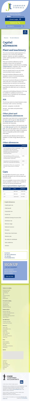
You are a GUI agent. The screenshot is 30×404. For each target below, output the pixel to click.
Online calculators (6, 333)
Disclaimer (5, 367)
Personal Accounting (7, 300)
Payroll (4, 296)
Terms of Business (6, 364)
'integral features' (7, 66)
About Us (12, 14)
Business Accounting (7, 288)
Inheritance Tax (6, 305)
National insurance (9, 227)
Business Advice (6, 309)
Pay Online (17, 14)
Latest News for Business (8, 345)
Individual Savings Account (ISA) (13, 217)
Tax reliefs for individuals (11, 239)
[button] (13, 353)
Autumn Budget (6, 341)
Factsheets (7, 253)
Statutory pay (8, 236)
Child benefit (8, 208)
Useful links (5, 337)
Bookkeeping (5, 298)
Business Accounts (6, 290)
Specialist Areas (6, 319)
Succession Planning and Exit (8, 315)
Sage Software (6, 317)
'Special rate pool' (9, 121)
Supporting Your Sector (7, 323)
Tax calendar (7, 256)
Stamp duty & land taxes (11, 233)
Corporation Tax (6, 291)
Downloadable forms (9, 257)
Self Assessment (6, 302)
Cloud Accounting (6, 295)
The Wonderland (24, 398)
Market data (5, 331)
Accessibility (5, 363)
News (4, 339)
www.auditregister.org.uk (17, 389)
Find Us (4, 349)
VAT (3, 294)
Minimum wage (8, 223)
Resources (6, 37)
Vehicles (7, 245)
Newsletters (5, 347)
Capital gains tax (9, 205)
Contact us (15, 23)
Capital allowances (10, 202)
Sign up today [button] (9, 276)
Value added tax (9, 242)
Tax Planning (5, 292)
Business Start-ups (6, 311)
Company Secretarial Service (8, 312)
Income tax (7, 214)
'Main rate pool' (20, 120)
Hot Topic (4, 344)
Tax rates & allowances (14, 37)
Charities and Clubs (6, 321)
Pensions (7, 230)
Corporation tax (8, 211)
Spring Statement (6, 343)
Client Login (15, 19)
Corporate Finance (6, 314)
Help (4, 368)
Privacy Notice (5, 366)
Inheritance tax (8, 220)
